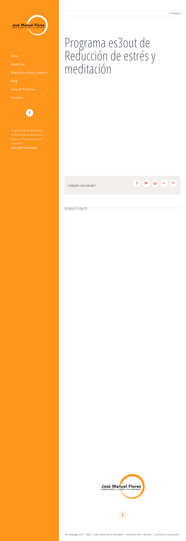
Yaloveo (147, 534)
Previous (175, 13)
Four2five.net (133, 534)
